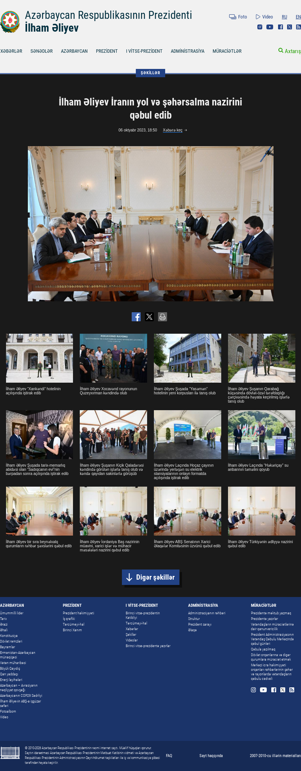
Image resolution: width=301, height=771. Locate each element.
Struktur (194, 619)
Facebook (280, 26)
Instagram (259, 26)
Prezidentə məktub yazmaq (271, 613)
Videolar (132, 640)
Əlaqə (192, 630)
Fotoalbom (8, 711)
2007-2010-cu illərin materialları (275, 755)
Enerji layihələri (11, 680)
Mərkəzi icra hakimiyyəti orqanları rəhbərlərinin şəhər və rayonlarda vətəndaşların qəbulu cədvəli (272, 672)
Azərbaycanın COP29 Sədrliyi (21, 695)
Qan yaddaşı (9, 674)
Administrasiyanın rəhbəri (206, 613)
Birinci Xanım (72, 630)
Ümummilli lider (11, 613)
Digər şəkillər (155, 577)
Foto (242, 17)
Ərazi (4, 624)
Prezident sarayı (199, 624)
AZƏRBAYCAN (74, 51)
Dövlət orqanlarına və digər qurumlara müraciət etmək (271, 657)
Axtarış (293, 51)
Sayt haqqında (211, 755)
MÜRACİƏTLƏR (227, 51)
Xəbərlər (132, 629)
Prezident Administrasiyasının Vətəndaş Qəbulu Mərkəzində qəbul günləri (272, 639)
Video (267, 17)
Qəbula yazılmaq (263, 649)
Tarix (3, 619)
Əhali (4, 630)
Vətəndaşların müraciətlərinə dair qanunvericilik (272, 626)
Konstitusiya (9, 636)
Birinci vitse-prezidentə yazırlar (148, 646)
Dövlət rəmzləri (11, 641)
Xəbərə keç (172, 130)
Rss (298, 26)
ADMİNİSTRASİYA (187, 51)
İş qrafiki (69, 619)
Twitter (289, 26)
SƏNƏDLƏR (41, 51)
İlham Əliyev (52, 27)
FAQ (169, 755)
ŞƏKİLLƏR (150, 72)
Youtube (270, 26)
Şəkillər (131, 634)
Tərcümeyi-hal (73, 624)
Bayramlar (7, 647)
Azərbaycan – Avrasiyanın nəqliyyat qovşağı (19, 687)
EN (298, 17)
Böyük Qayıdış (10, 668)
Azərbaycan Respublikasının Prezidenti (108, 15)
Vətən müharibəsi (13, 663)
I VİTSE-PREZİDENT (144, 51)
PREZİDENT (107, 51)
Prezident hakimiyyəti (78, 613)
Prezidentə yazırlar (264, 619)
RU (284, 17)
